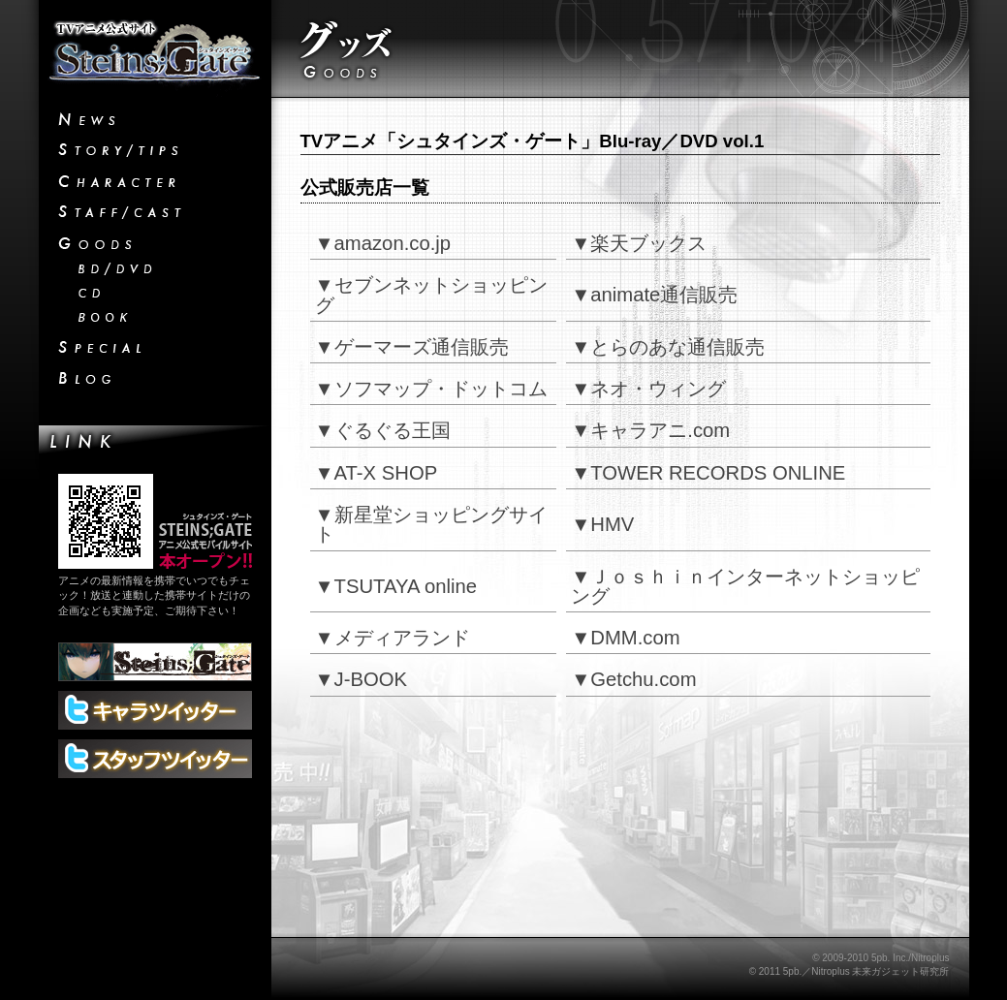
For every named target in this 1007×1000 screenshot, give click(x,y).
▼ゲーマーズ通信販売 (412, 347)
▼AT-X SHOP (376, 473)
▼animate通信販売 (654, 294)
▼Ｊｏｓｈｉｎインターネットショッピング (745, 586)
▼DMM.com (625, 637)
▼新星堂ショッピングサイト (431, 524)
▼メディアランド (392, 637)
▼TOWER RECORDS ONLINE (708, 473)
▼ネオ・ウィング (648, 388)
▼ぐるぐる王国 (383, 430)
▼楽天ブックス (639, 243)
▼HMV (602, 524)
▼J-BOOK (361, 679)
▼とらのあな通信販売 (668, 347)
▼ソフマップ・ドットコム (431, 388)
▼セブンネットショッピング (431, 294)
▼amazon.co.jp (383, 243)
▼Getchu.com (633, 679)
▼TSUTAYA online (396, 586)
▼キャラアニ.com (650, 430)
